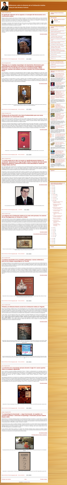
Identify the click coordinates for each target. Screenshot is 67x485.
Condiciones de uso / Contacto (56, 56)
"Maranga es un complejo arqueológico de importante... (57, 205)
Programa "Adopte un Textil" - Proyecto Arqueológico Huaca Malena (57, 47)
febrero (54, 235)
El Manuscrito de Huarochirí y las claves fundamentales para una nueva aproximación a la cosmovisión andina (22, 116)
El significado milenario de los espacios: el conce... (58, 202)
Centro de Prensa (54, 54)
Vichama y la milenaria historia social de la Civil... (57, 218)
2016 (53, 191)
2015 (53, 193)
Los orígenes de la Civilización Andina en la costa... (57, 213)
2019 (53, 187)
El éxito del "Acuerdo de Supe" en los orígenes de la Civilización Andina (60, 143)
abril (53, 232)
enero (54, 236)
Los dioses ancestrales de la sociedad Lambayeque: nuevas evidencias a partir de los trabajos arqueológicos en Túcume (23, 260)
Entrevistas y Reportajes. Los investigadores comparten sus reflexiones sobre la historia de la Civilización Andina (58, 50)
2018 (53, 188)
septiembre (55, 198)
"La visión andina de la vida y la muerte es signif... (57, 210)
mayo (54, 230)
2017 (53, 190)
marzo (54, 233)
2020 (53, 185)
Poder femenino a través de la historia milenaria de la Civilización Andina (60, 83)
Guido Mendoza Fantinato (60, 19)
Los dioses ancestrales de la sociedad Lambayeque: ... (57, 216)
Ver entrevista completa (43, 83)
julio (53, 227)
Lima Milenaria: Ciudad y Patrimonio (57, 44)
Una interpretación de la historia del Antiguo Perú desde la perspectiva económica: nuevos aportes (60, 152)
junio (54, 229)
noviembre (55, 195)
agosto (54, 200)
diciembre (54, 194)
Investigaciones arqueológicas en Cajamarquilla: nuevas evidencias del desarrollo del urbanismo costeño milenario (60, 106)
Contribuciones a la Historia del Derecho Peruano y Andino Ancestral (57, 42)
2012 (53, 241)
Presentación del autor (54, 29)
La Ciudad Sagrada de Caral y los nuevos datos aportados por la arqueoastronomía (60, 135)
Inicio (25, 479)
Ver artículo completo (43, 129)
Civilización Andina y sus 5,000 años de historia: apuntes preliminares (57, 31)
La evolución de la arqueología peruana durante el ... (56, 221)
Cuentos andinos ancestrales (56, 52)
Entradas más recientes (6, 479)
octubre (54, 197)
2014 (53, 238)
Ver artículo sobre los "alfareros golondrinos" (39, 434)
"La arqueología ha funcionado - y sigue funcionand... (56, 224)
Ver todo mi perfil (57, 21)
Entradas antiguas (43, 479)
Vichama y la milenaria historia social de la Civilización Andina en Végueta (23, 306)
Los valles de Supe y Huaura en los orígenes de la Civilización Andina (57, 37)
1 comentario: (20, 209)
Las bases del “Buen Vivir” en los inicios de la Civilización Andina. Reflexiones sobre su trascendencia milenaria (60, 161)
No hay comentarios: (21, 109)
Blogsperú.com (53, 58)
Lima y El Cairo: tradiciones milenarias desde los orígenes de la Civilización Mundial (60, 127)
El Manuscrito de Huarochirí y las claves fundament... (58, 208)
